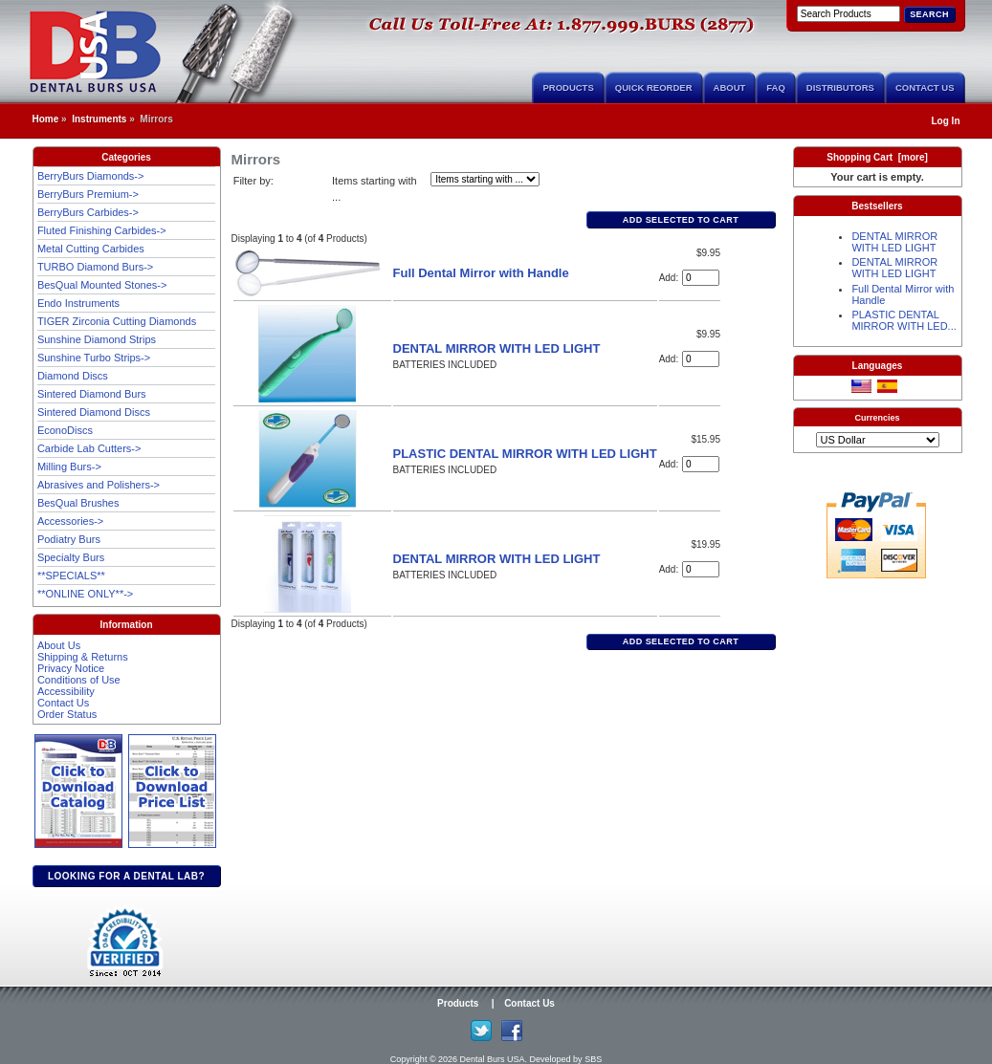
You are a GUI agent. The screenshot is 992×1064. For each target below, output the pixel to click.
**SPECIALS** (71, 575)
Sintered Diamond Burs (91, 394)
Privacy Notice (70, 668)
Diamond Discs (72, 375)
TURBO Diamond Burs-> (95, 266)
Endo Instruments (78, 303)
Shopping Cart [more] (877, 157)
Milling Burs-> (69, 466)
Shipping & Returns (82, 656)
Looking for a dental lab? (126, 876)
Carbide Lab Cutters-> (89, 448)
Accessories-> (70, 521)
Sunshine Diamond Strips (96, 339)
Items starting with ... (374, 189)
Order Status (67, 714)
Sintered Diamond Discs (93, 412)
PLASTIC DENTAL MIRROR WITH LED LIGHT (525, 453)
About (730, 87)
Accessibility (66, 691)
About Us (58, 645)
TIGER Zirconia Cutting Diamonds (116, 321)
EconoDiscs (65, 430)
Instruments (99, 119)
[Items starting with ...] (485, 179)
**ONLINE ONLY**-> (85, 593)
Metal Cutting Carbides (90, 248)
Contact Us (925, 87)
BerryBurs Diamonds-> (90, 176)
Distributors (840, 87)
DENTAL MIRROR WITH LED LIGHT (497, 348)
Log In (946, 121)
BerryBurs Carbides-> (88, 212)
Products (567, 87)
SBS (593, 1059)
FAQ (775, 87)
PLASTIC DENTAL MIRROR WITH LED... (903, 320)
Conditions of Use (79, 679)
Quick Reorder (654, 87)
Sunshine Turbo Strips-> (93, 357)
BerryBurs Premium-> (88, 194)
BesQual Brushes (78, 503)
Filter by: (253, 180)
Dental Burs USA (492, 1059)
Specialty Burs (70, 557)
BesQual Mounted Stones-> (101, 285)
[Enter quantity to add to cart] (700, 278)
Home (46, 119)
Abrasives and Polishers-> (98, 484)
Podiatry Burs (68, 539)
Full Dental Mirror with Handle (481, 273)
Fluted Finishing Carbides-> (101, 230)
